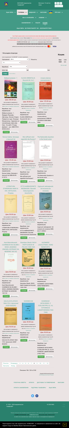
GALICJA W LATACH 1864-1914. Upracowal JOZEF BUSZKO (10, 303)
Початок (6, 363)
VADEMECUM (28, 301)
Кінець (13, 366)
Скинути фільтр (12, 73)
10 (40, 363)
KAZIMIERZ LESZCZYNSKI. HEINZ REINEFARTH (45, 245)
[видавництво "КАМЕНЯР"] (6, 4)
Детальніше (14, 132)
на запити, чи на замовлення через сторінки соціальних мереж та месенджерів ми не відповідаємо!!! (34, 416)
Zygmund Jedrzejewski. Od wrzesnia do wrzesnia (46, 188)
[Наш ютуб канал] (59, 6)
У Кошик (6, 132)
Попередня (14, 363)
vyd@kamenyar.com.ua (34, 414)
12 (47, 363)
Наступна (6, 366)
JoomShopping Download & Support (46, 374)
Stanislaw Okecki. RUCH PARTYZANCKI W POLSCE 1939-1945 (28, 245)
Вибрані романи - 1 (10, 78)
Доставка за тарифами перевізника (11, 106)
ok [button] (64, 424)
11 (44, 363)
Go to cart (63, 65)
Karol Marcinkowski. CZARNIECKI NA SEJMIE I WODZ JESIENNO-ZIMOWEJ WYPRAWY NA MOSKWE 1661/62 (10, 247)
